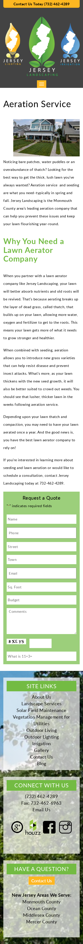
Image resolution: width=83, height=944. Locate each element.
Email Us (41, 809)
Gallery (41, 750)
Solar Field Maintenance (41, 710)
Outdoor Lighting (41, 737)
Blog (41, 763)
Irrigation (41, 743)
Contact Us (41, 757)
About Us (41, 697)
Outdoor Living (41, 730)
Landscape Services (41, 703)
